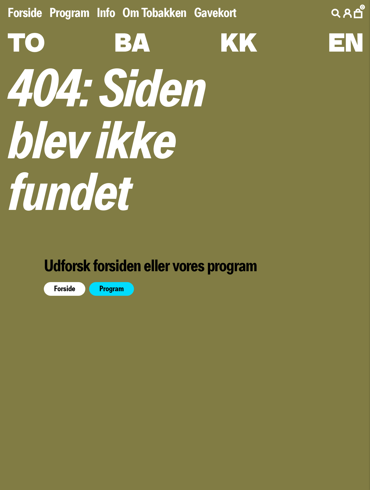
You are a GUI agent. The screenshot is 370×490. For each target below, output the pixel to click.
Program (69, 13)
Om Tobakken (154, 13)
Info (106, 13)
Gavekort (215, 13)
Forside (25, 13)
